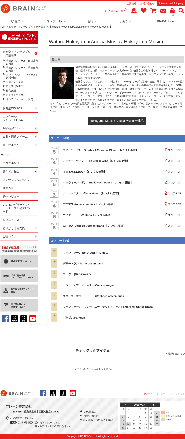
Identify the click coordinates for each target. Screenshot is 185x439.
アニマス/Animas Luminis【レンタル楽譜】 (89, 204)
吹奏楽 (17, 21)
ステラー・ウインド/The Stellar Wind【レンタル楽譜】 (96, 160)
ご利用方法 (89, 411)
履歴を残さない (176, 353)
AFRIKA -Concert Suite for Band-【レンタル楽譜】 (94, 225)
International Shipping (171, 3)
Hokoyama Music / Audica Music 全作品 (117, 121)
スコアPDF (172, 150)
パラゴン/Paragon (74, 317)
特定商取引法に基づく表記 (98, 420)
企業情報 (131, 3)
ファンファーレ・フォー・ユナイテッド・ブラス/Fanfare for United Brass (108, 306)
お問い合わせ (147, 3)
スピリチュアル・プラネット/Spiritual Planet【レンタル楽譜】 (100, 150)
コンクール (55, 21)
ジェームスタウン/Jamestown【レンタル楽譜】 (91, 193)
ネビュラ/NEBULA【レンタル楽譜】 (84, 171)
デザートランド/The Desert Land (83, 263)
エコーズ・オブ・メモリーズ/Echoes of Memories (93, 295)
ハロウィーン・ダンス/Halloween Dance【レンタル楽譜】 (98, 182)
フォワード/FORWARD (77, 274)
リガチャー (127, 21)
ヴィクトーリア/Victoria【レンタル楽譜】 (88, 214)
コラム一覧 (118, 10)
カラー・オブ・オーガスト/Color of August (89, 285)
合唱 (92, 21)
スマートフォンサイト (173, 394)
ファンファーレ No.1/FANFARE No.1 (85, 252)
